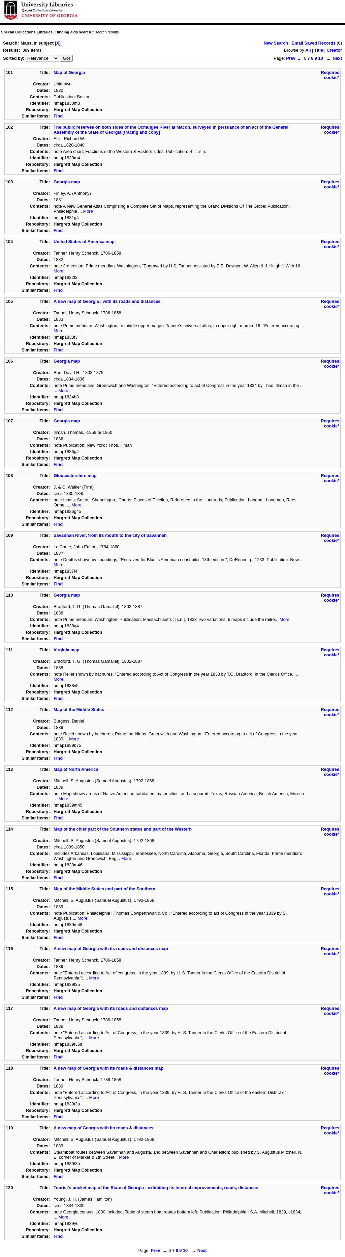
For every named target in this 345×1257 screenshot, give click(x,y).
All (308, 50)
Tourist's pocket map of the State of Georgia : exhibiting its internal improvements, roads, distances (156, 1187)
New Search (276, 43)
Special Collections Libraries (27, 32)
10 (320, 58)
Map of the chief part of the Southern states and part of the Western (123, 829)
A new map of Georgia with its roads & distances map (108, 1068)
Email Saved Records (314, 43)
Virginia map (67, 649)
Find (58, 116)
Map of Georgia (69, 72)
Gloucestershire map (75, 475)
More (88, 211)
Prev (290, 58)
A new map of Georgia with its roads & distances (103, 1127)
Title (318, 50)
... (300, 58)
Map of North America (76, 769)
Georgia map (67, 181)
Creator (334, 50)
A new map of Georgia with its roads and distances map (111, 948)
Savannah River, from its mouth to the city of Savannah (110, 535)
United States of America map (84, 241)
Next (337, 58)
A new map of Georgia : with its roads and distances (107, 301)
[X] (58, 43)
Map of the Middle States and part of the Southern (104, 888)
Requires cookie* (330, 75)
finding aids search (74, 32)
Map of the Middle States (79, 709)
